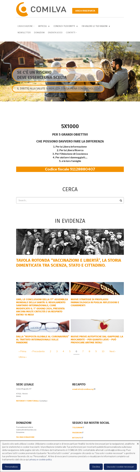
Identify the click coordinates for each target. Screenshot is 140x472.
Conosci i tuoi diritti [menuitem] (65, 27)
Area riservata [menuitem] (85, 10)
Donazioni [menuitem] (39, 32)
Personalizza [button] (11, 466)
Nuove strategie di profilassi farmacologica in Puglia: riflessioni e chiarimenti (95, 302)
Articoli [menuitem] (43, 27)
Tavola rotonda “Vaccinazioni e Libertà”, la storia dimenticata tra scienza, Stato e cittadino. (68, 263)
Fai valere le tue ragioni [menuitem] (95, 27)
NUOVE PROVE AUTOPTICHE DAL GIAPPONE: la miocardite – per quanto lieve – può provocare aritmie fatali (97, 339)
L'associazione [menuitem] (25, 27)
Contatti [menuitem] (70, 33)
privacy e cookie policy (40, 459)
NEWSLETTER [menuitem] (24, 32)
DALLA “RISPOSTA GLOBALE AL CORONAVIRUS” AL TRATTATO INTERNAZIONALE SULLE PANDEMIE (42, 339)
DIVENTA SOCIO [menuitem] (55, 32)
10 (104, 351)
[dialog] (70, 456)
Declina (96, 466)
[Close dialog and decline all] (138, 442)
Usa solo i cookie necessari (120, 466)
